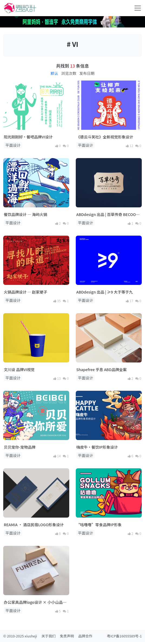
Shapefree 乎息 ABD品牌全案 (101, 369)
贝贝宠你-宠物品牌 (19, 447)
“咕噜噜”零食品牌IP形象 (98, 524)
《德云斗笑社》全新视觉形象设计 (104, 136)
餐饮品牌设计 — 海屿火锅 (25, 214)
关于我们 (48, 635)
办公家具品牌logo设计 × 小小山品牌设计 (35, 602)
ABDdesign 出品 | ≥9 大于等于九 (104, 292)
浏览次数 (68, 73)
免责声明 (67, 635)
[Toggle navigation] (138, 8)
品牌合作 (85, 635)
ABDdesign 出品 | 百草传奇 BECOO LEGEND (106, 214)
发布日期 (86, 73)
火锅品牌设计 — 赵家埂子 (25, 292)
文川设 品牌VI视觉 (19, 369)
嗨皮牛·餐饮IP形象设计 (97, 447)
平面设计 (13, 145)
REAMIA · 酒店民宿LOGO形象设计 (34, 524)
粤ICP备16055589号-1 (124, 635)
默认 (54, 73)
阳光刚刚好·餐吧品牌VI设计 (28, 136)
